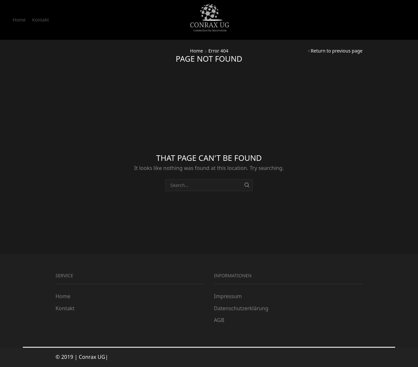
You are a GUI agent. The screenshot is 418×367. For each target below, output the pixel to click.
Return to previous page (336, 51)
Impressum (228, 296)
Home (19, 20)
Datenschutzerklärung (241, 308)
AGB (219, 320)
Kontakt (40, 20)
